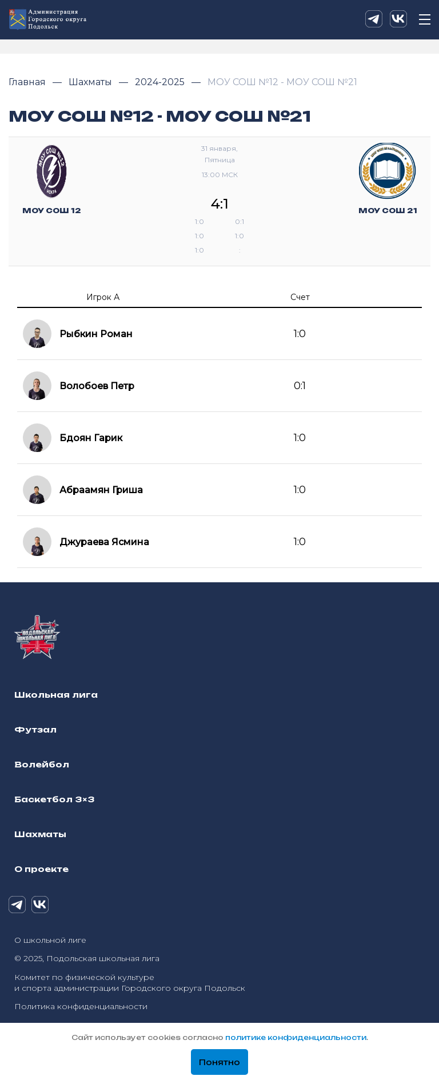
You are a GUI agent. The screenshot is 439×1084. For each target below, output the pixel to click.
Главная (28, 82)
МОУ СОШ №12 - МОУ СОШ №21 (282, 82)
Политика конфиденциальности (80, 1006)
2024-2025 (161, 82)
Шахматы (91, 82)
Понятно (219, 1062)
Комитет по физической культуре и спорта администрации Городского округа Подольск (129, 982)
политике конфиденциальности (295, 1037)
